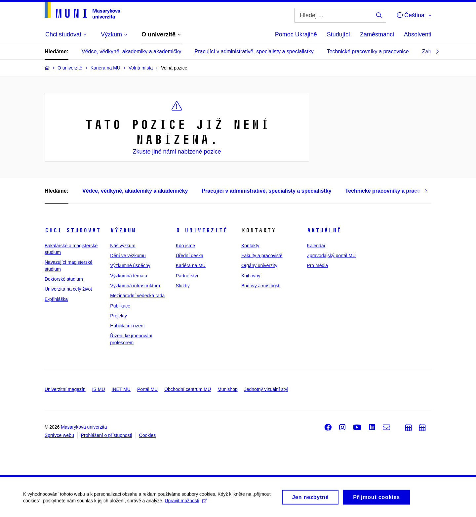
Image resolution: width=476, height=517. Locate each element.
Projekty (118, 315)
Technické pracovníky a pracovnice (368, 51)
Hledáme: (56, 51)
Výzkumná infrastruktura (135, 285)
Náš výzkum (122, 245)
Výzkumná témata (128, 275)
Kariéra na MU (191, 265)
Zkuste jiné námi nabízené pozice (177, 151)
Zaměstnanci (377, 34)
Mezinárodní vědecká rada (137, 295)
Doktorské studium (64, 279)
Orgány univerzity (259, 265)
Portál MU (147, 389)
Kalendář (316, 245)
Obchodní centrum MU (187, 389)
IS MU (98, 389)
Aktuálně (324, 230)
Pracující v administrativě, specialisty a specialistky (254, 51)
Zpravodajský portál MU (331, 255)
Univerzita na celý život (68, 289)
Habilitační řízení (127, 325)
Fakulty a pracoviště (262, 255)
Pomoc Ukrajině (296, 34)
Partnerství (187, 275)
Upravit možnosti (186, 503)
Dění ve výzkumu (127, 255)
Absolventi (417, 34)
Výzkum (123, 230)
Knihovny (250, 275)
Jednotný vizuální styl (266, 389)
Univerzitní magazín (65, 389)
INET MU (121, 389)
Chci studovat (72, 230)
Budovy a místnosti (260, 285)
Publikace (120, 305)
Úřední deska (189, 255)
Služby (183, 285)
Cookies (147, 435)
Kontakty (250, 245)
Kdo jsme (185, 245)
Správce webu (59, 435)
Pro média (317, 265)
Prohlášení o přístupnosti (106, 435)
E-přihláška (56, 299)
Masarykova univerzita (84, 427)
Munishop (228, 389)
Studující (338, 34)
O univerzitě (201, 230)
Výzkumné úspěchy (130, 265)
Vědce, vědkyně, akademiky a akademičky (131, 51)
